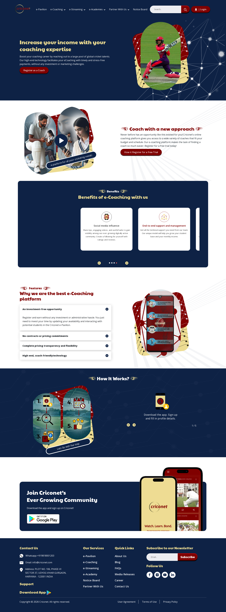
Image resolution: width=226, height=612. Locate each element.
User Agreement (126, 601)
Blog (117, 562)
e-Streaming (77, 9)
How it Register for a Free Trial (141, 152)
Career (119, 580)
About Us (120, 556)
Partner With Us (119, 9)
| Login (200, 9)
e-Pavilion (41, 9)
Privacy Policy (170, 601)
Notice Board (140, 9)
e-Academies (97, 9)
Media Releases (125, 574)
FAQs (118, 568)
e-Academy (90, 574)
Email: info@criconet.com (36, 562)
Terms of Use (149, 601)
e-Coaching (57, 9)
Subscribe (187, 557)
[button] (127, 263)
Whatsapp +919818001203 (37, 555)
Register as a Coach (34, 70)
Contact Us (122, 586)
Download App (35, 592)
